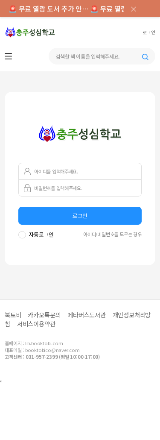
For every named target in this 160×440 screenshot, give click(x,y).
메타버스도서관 (86, 314)
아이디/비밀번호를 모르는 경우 (112, 234)
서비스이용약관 (36, 323)
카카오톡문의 (44, 314)
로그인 (149, 32)
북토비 (13, 314)
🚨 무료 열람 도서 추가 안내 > (49, 8)
